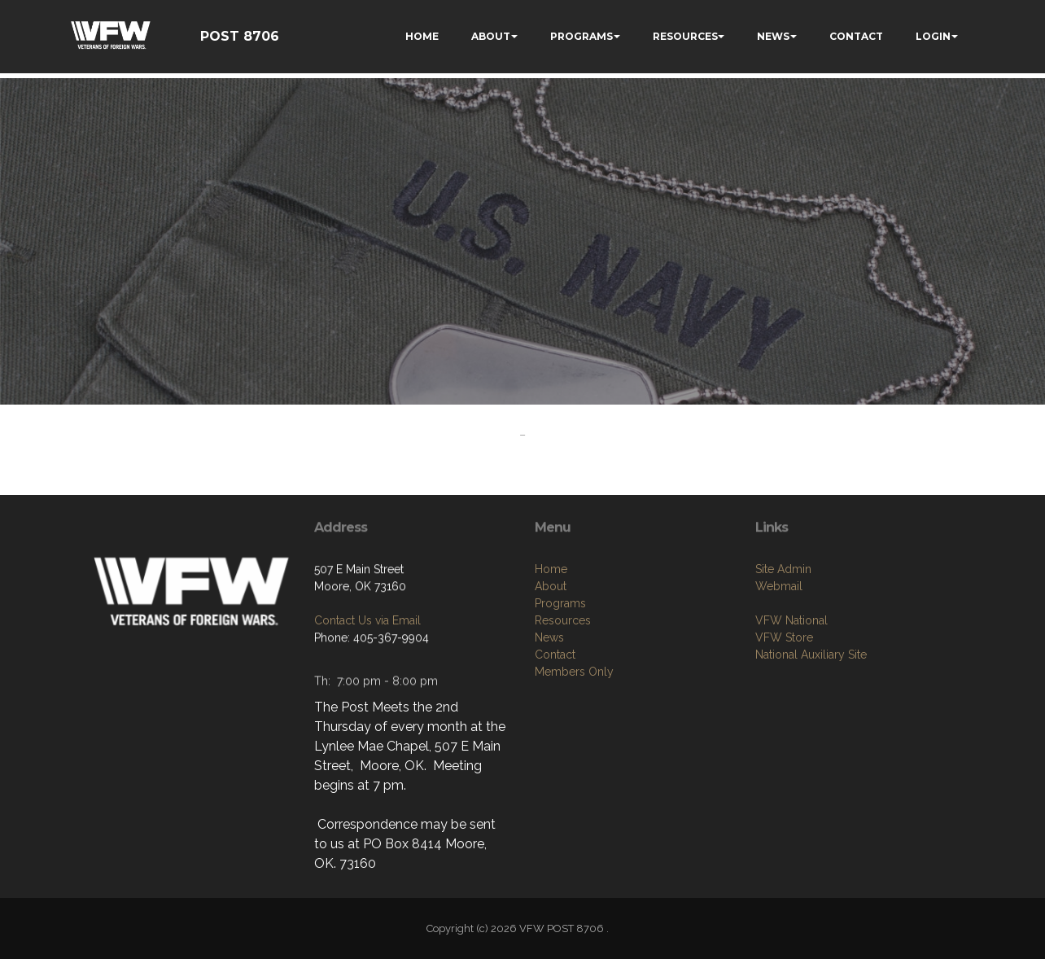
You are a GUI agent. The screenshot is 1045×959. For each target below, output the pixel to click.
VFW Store (784, 641)
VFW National (791, 624)
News (549, 642)
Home (551, 573)
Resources (563, 625)
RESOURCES (685, 36)
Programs (560, 608)
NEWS (773, 36)
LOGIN (933, 36)
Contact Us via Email (367, 623)
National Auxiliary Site (811, 658)
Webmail (778, 590)
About (550, 591)
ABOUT (490, 36)
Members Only (574, 676)
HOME (422, 36)
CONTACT (856, 36)
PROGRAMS (581, 36)
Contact (555, 659)
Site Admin (783, 573)
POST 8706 (239, 36)
